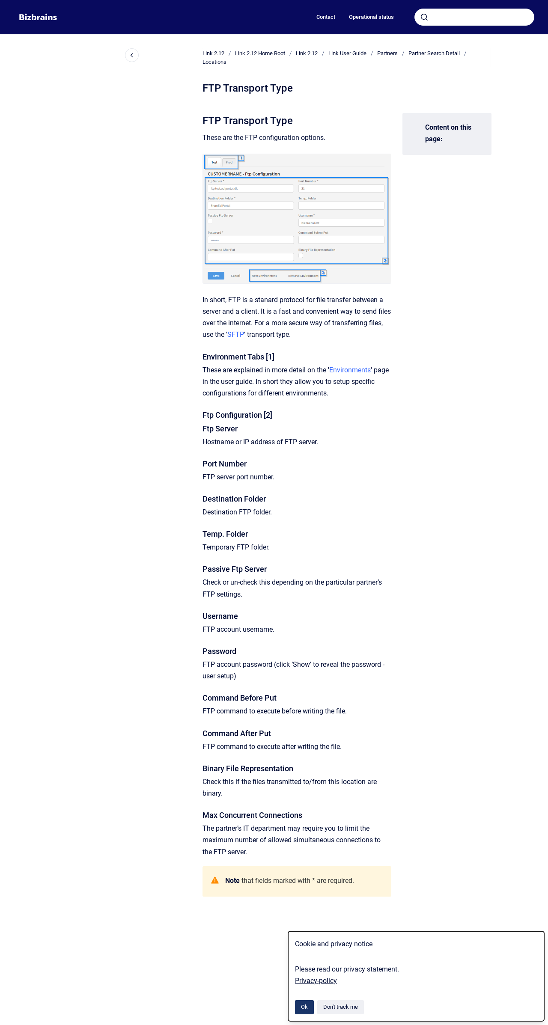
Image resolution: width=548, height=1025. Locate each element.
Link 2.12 (213, 53)
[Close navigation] (132, 55)
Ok (304, 1007)
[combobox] (474, 17)
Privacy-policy (316, 981)
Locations (214, 62)
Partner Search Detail (434, 53)
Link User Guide (347, 53)
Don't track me (340, 1007)
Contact (325, 17)
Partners (387, 53)
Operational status (371, 17)
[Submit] (424, 17)
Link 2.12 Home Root (260, 53)
